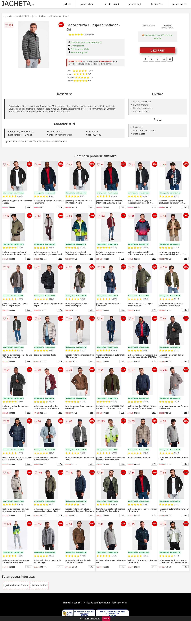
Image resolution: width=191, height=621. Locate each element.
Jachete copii (135, 4)
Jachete (67, 4)
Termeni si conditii (72, 602)
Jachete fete (157, 4)
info (28, 207)
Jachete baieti (179, 4)
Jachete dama (87, 4)
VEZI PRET (158, 50)
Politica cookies (119, 602)
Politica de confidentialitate (96, 602)
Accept (106, 618)
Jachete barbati (111, 4)
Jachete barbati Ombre (59, 16)
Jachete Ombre (38, 16)
